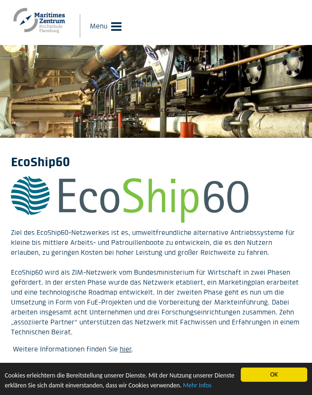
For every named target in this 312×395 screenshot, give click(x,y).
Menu (98, 26)
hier (126, 349)
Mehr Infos (197, 385)
